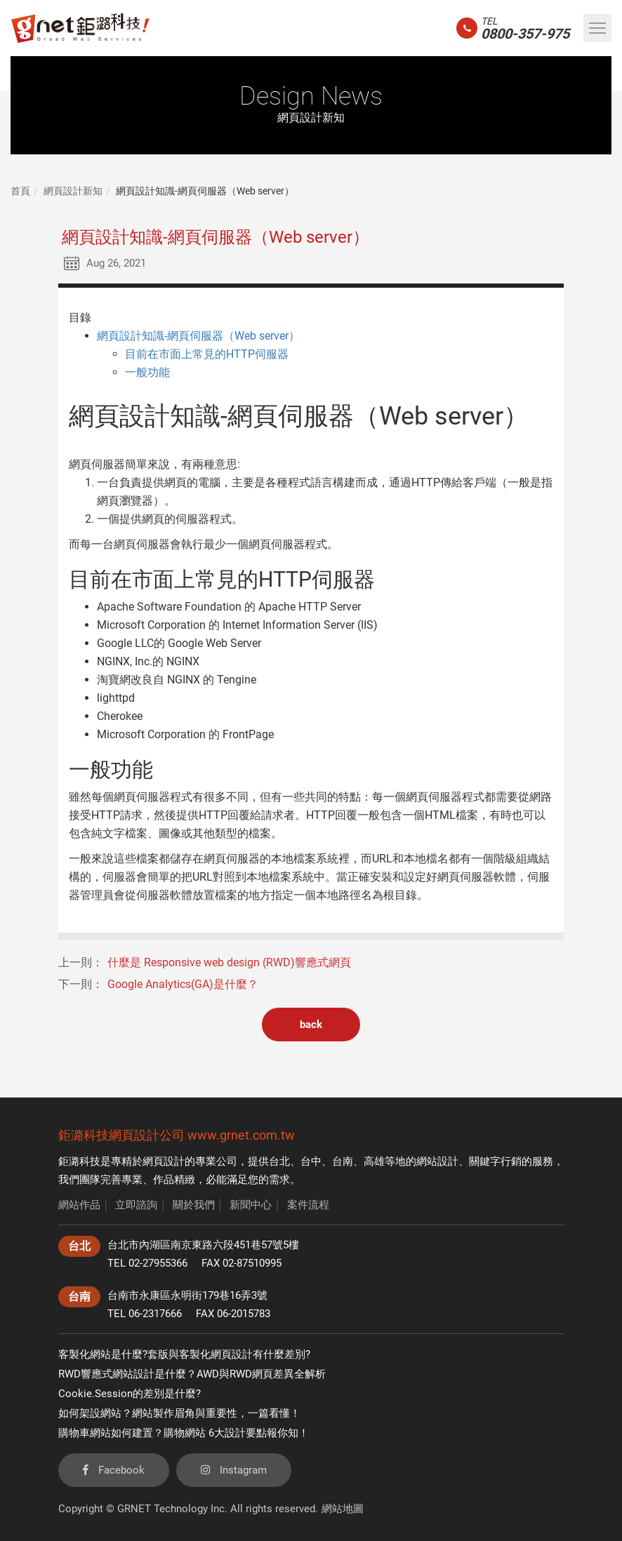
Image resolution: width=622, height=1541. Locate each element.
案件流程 (308, 1205)
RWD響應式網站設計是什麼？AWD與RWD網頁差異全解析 (192, 1374)
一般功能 (147, 372)
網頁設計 (164, 1161)
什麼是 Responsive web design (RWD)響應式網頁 (229, 962)
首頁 (20, 190)
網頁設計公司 (147, 1135)
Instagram (234, 1470)
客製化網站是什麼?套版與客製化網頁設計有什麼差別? (184, 1354)
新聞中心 (251, 1205)
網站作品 (79, 1205)
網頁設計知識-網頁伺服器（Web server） (198, 335)
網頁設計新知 (73, 190)
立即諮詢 (136, 1205)
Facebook (114, 1470)
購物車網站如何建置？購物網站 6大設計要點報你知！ (183, 1433)
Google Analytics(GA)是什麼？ (182, 984)
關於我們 (194, 1205)
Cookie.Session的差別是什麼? (129, 1393)
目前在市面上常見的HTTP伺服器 (207, 354)
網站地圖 (343, 1508)
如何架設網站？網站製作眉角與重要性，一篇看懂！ (179, 1413)
